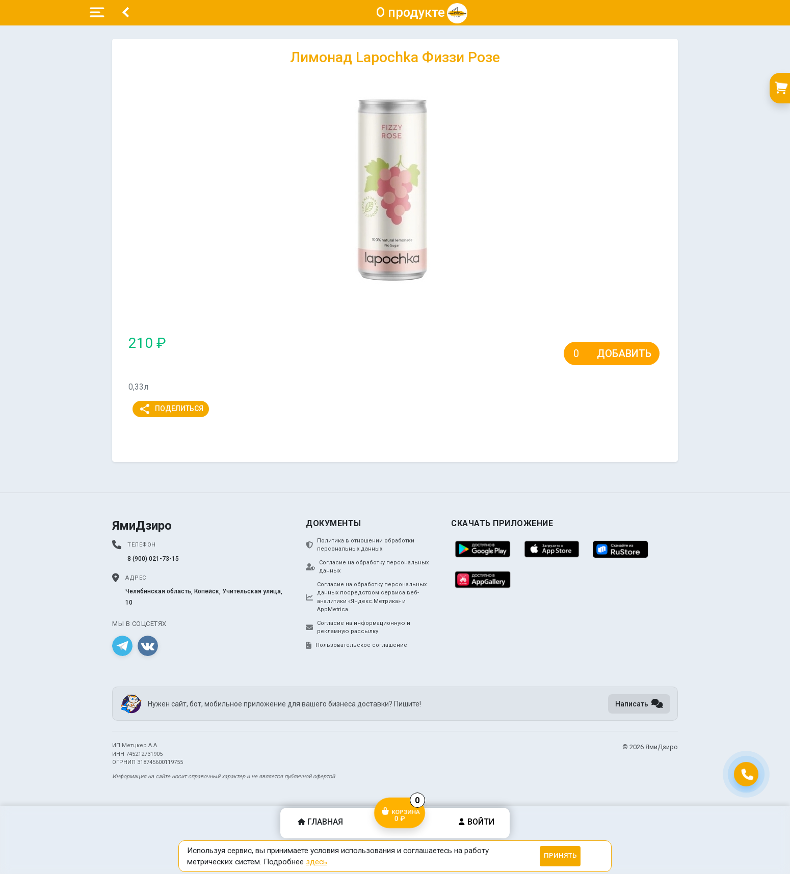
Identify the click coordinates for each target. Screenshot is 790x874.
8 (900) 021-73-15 (153, 558)
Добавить (624, 353)
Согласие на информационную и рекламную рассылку (358, 627)
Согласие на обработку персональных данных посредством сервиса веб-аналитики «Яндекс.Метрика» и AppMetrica (366, 597)
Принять (560, 855)
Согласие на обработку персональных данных (367, 567)
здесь (316, 861)
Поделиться (171, 409)
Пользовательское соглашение (356, 645)
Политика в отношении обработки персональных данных (360, 545)
